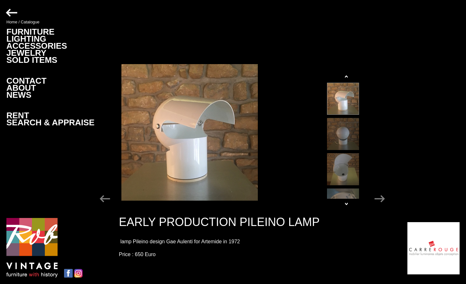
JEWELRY (26, 53)
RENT (17, 115)
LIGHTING (26, 39)
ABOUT (21, 88)
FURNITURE (30, 32)
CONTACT (26, 81)
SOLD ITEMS (31, 60)
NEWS (18, 95)
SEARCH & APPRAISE (50, 122)
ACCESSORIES (36, 46)
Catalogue (30, 22)
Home (11, 22)
